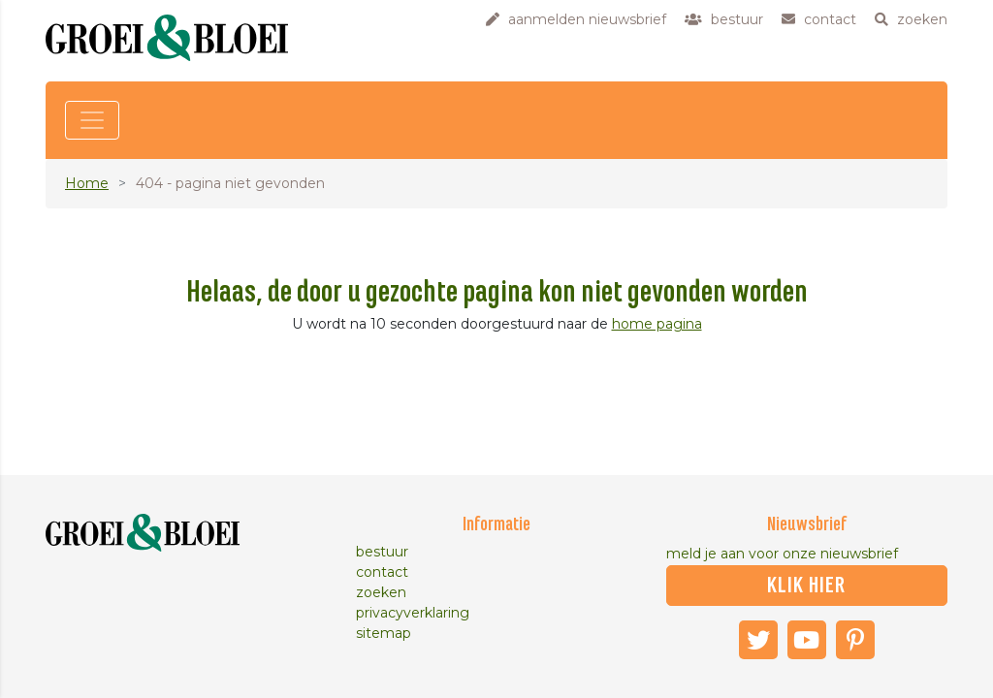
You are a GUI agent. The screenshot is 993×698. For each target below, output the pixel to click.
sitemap (383, 633)
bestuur (382, 551)
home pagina (657, 324)
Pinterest (855, 639)
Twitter (758, 639)
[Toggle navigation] (92, 120)
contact (382, 572)
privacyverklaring (412, 612)
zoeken (381, 592)
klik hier (806, 585)
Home (87, 183)
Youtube (806, 639)
